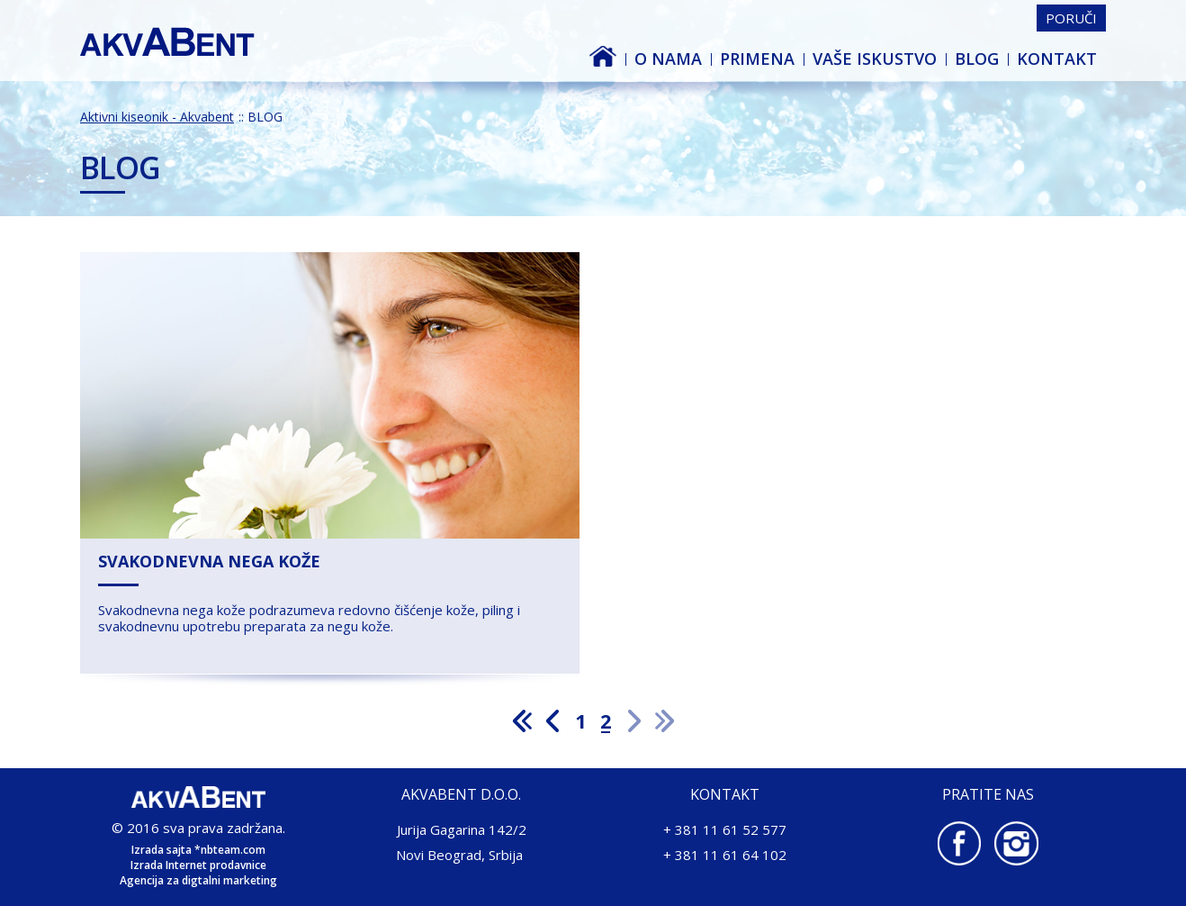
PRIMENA (757, 58)
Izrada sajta (161, 849)
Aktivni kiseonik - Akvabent (620, 58)
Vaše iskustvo (875, 58)
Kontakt (1057, 58)
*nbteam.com (229, 849)
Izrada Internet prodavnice (198, 865)
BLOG (977, 58)
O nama (668, 58)
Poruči (1071, 18)
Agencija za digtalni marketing (198, 880)
